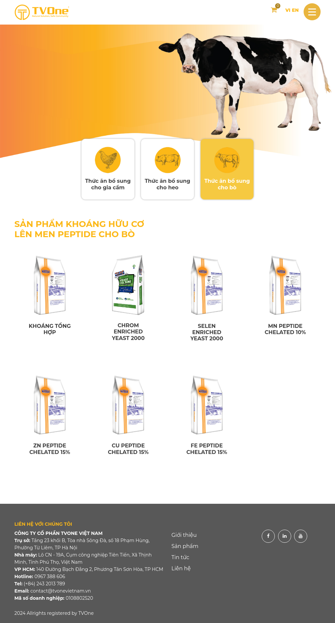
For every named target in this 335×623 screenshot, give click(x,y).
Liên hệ (181, 568)
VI (287, 10)
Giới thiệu (184, 535)
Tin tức (180, 557)
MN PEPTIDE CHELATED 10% (285, 329)
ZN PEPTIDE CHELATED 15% (49, 449)
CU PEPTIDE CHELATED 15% (128, 449)
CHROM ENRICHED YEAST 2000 (128, 331)
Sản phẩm (184, 546)
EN (295, 10)
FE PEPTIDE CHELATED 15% (206, 449)
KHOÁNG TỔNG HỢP (50, 329)
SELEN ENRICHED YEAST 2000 (206, 332)
